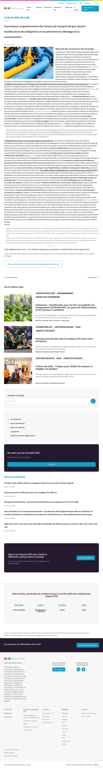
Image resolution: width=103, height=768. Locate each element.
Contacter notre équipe (88, 713)
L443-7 (62, 126)
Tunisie (64, 744)
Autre (40, 633)
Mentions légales (9, 753)
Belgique (64, 719)
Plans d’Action (27, 730)
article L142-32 (88, 200)
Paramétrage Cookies (10, 756)
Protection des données (11, 750)
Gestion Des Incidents (30, 721)
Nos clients (46, 719)
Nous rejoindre (85, 716)
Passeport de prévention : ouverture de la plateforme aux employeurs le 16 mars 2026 (41, 502)
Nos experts (46, 716)
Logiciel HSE (14, 431)
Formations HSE (57, 8)
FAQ (81, 3)
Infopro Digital (26, 765)
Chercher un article (15, 395)
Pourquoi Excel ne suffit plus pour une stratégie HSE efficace (30, 492)
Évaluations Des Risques (30, 727)
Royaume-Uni (66, 741)
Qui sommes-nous (48, 713)
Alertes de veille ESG (17, 423)
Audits (25, 724)
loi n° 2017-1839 (93, 67)
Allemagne (65, 713)
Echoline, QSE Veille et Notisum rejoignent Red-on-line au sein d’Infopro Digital (38, 483)
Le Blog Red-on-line (16, 633)
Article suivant (93, 277)
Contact (87, 3)
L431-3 (62, 123)
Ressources (68, 7)
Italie (63, 738)
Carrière (61, 3)
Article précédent (10, 277)
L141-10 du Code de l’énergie (42, 111)
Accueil (6, 633)
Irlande (64, 735)
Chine (63, 722)
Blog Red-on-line (71, 3)
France (64, 732)
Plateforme (48, 7)
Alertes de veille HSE (17, 427)
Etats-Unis (65, 729)
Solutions (39, 7)
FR (96, 3)
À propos (76, 8)
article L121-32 (91, 89)
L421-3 (32, 155)
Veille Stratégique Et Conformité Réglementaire (31, 716)
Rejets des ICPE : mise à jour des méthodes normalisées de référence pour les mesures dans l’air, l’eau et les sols (50, 525)
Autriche (64, 716)
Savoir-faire (29, 8)
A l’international (47, 722)
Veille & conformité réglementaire (22, 436)
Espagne (64, 726)
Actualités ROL (15, 419)
